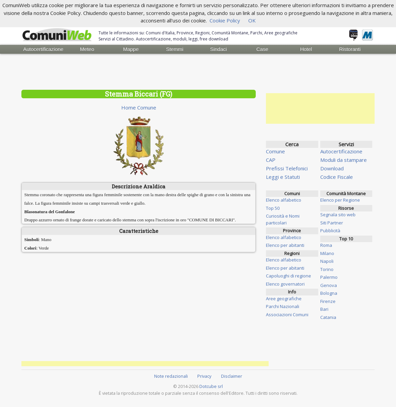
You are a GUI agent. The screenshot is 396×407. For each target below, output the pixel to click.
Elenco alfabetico (283, 200)
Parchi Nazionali (282, 306)
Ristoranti (349, 49)
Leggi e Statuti (283, 176)
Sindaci (218, 49)
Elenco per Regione (340, 200)
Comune (275, 151)
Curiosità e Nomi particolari (283, 219)
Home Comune (138, 107)
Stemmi (174, 49)
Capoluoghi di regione (288, 276)
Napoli (327, 261)
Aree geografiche (284, 298)
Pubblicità (330, 230)
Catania (328, 317)
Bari (324, 309)
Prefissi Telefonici (287, 168)
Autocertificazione (43, 49)
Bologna (328, 293)
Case (262, 49)
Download (332, 168)
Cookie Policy (225, 20)
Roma (326, 245)
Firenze (328, 301)
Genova (328, 285)
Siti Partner (331, 223)
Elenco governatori (285, 284)
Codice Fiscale (336, 176)
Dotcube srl (211, 386)
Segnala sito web (338, 214)
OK (252, 20)
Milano (327, 253)
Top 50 (273, 208)
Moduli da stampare (343, 159)
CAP (270, 159)
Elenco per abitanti (285, 245)
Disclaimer (231, 376)
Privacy (204, 376)
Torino (327, 269)
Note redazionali (171, 376)
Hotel (306, 49)
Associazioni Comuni (287, 314)
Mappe (131, 49)
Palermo (329, 277)
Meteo (87, 49)
